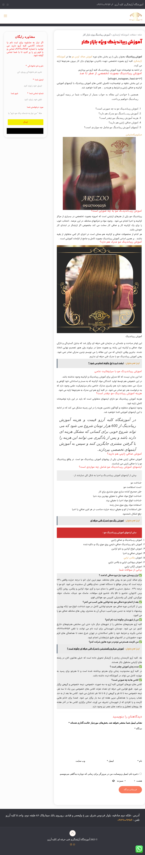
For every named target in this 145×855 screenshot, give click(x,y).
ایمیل (110, 761)
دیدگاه (138, 728)
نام (139, 761)
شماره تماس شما (36, 93)
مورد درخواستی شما (35, 107)
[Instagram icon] (3, 5)
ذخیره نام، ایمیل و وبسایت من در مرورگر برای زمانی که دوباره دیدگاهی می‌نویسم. (98, 774)
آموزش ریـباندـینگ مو (127, 109)
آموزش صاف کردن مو (82, 57)
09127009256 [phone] (104, 4)
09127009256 (125, 820)
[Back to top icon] (73, 833)
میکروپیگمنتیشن (133, 134)
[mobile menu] (5, 16)
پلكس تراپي (129, 558)
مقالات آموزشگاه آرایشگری (124, 35)
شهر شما (14, 93)
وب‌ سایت (80, 761)
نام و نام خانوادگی (35, 66)
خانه (140, 35)
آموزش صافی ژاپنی (128, 123)
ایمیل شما (38, 79)
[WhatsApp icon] (8, 5)
